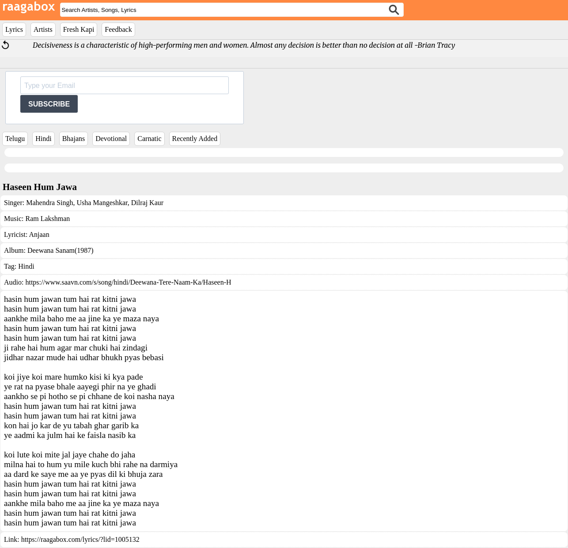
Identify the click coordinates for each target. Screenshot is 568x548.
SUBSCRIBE (49, 104)
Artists (43, 29)
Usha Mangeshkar (101, 202)
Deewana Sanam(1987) (60, 250)
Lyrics (14, 29)
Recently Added (195, 138)
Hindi (43, 138)
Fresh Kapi (79, 29)
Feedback (118, 29)
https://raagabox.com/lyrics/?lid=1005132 (80, 539)
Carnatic (149, 138)
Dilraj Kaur (146, 202)
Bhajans (73, 138)
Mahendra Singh (49, 202)
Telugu (15, 138)
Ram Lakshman (47, 218)
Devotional (111, 138)
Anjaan (39, 234)
